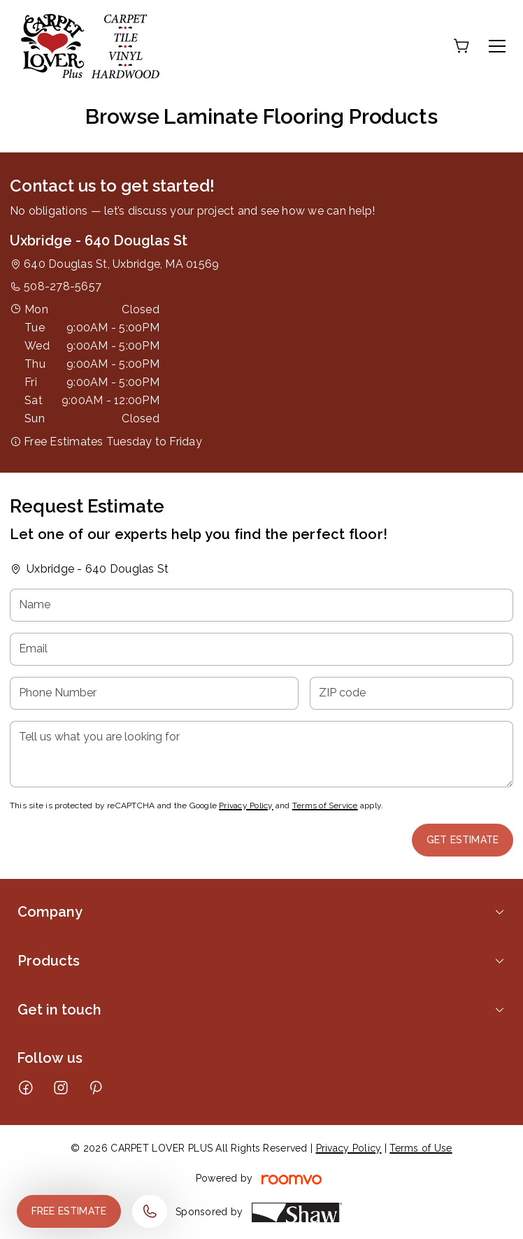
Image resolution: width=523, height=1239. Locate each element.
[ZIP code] (411, 693)
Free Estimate (68, 1211)
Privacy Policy (246, 805)
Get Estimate (463, 839)
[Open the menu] (497, 46)
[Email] (261, 649)
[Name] (261, 605)
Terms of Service (325, 805)
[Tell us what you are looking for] (261, 754)
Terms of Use (420, 1148)
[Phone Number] (154, 693)
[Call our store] (149, 1211)
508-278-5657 (62, 286)
